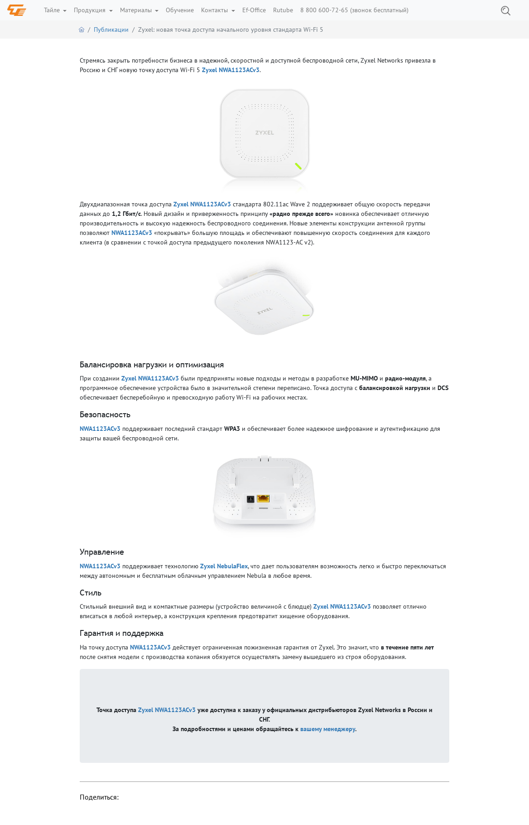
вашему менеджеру (327, 729)
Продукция (90, 10)
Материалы (137, 10)
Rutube (283, 10)
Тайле (53, 10)
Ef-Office (254, 10)
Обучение (180, 10)
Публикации (111, 29)
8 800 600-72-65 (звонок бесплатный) (354, 10)
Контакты (215, 10)
